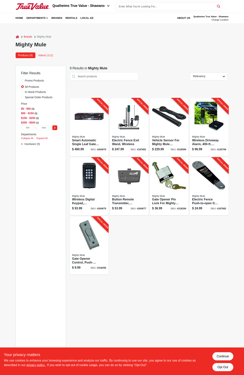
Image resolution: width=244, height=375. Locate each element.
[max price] (43, 127)
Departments (35, 18)
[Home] (17, 37)
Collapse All (27, 138)
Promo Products (34, 80)
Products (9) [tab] (25, 55)
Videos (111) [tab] (45, 55)
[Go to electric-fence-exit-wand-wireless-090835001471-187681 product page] (129, 127)
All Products (32, 87)
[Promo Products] (22, 80)
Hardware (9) (32, 144)
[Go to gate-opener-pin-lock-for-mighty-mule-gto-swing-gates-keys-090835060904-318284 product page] (169, 186)
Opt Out (222, 367)
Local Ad (87, 18)
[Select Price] (54, 127)
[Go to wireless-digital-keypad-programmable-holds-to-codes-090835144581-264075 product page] (89, 186)
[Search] (219, 6)
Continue (223, 356)
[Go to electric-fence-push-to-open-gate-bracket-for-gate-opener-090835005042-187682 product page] (209, 186)
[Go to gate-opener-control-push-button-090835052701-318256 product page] (89, 246)
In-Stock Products (35, 92)
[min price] (27, 127)
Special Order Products (39, 97)
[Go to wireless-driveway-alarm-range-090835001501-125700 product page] (209, 127)
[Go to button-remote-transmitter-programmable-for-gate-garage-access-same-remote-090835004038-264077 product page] (129, 186)
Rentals (71, 18)
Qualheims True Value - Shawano (81, 6)
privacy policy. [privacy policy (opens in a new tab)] (35, 365)
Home (19, 18)
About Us (183, 18)
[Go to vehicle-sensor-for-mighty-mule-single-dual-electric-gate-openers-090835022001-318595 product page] (169, 127)
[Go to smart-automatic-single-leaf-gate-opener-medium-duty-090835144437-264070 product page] (89, 127)
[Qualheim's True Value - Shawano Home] (33, 6)
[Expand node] (22, 144)
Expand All (42, 138)
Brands (57, 18)
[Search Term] (169, 6)
